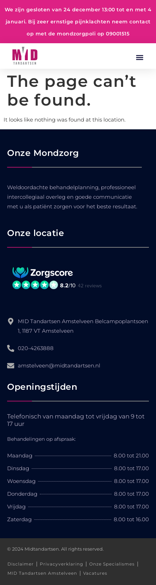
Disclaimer (20, 564)
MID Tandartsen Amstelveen (42, 573)
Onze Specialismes (112, 564)
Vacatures (95, 573)
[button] (139, 57)
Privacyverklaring (61, 564)
